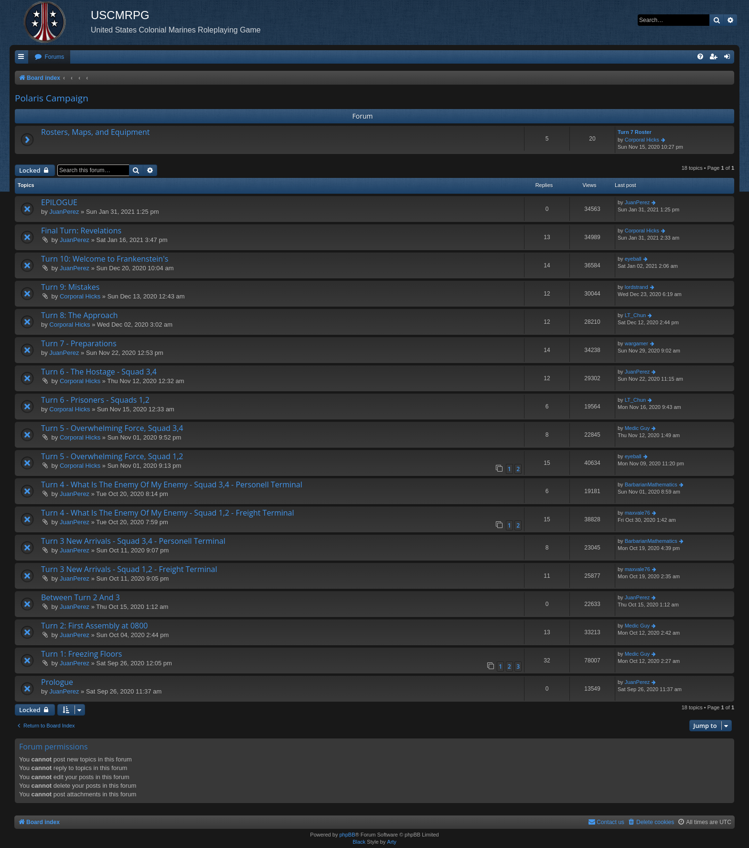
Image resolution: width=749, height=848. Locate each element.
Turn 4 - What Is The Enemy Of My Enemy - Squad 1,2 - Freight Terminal (167, 512)
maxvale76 (637, 513)
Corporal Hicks (642, 140)
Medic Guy (637, 428)
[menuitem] (49, 57)
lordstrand (636, 287)
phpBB (347, 834)
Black (359, 842)
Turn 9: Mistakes (70, 287)
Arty (391, 842)
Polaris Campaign (51, 98)
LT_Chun (635, 315)
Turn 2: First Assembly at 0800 (94, 625)
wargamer (636, 343)
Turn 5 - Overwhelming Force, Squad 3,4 (112, 428)
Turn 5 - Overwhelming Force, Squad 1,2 (112, 456)
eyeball (633, 259)
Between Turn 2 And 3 (80, 597)
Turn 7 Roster (635, 132)
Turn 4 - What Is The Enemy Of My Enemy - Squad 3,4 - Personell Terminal (171, 484)
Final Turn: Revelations (81, 230)
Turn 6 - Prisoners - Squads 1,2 (95, 400)
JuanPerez (64, 211)
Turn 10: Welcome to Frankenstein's (104, 258)
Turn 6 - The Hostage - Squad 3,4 (99, 371)
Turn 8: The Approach (79, 315)
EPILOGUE (59, 202)
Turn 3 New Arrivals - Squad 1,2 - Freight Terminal (129, 569)
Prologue (57, 682)
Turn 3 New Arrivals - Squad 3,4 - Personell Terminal (133, 541)
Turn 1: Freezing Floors (81, 654)
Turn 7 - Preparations (79, 343)
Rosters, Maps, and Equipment (95, 132)
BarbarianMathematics (651, 484)
